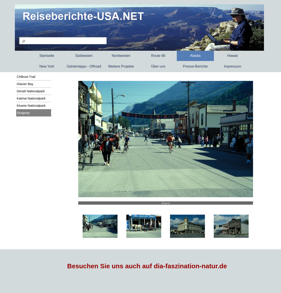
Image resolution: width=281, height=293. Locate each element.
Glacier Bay (25, 84)
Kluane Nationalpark (31, 105)
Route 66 (158, 56)
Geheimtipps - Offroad (84, 66)
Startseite (46, 56)
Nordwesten (121, 56)
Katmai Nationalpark (31, 98)
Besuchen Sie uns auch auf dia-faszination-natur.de (147, 266)
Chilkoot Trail (26, 76)
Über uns (158, 66)
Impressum (232, 66)
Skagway (23, 113)
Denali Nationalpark (31, 91)
